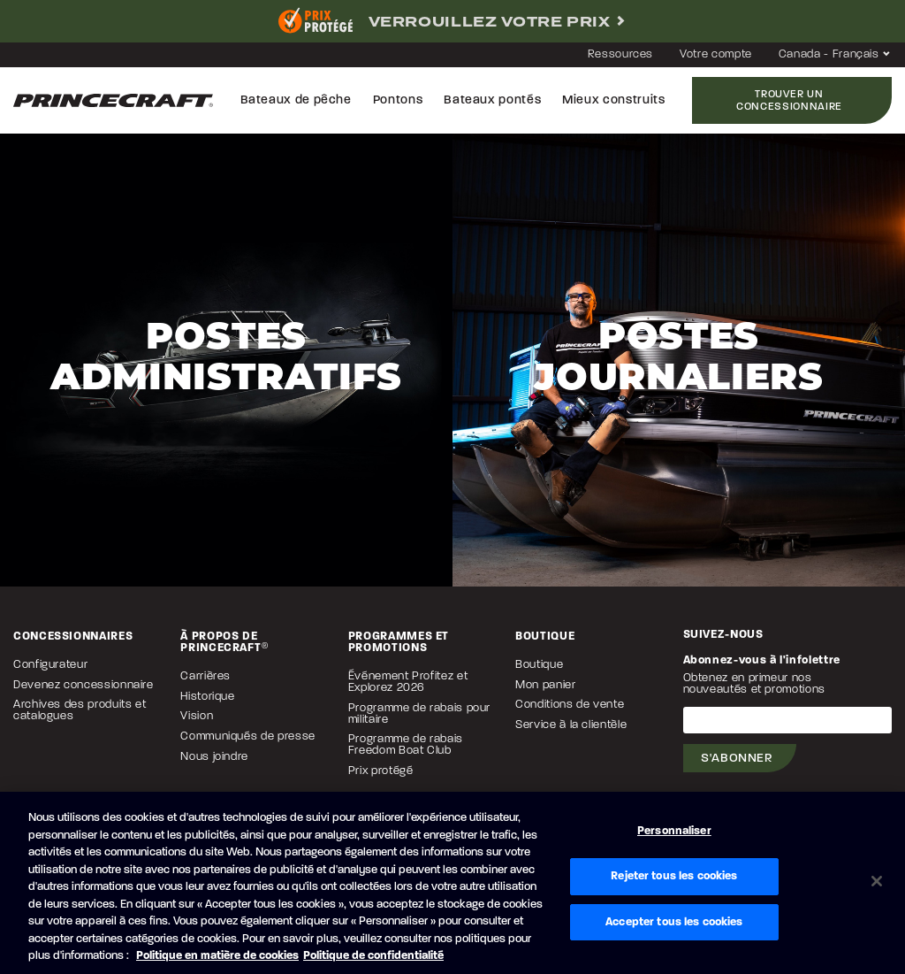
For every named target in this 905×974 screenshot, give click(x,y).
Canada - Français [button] (835, 54)
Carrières (205, 676)
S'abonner (736, 758)
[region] (452, 883)
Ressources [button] (620, 54)
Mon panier (545, 685)
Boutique (539, 665)
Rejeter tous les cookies (674, 876)
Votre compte (716, 54)
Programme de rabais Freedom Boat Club (405, 744)
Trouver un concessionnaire (789, 100)
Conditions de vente (569, 704)
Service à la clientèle (571, 725)
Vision (196, 716)
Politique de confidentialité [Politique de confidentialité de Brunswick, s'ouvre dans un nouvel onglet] (373, 956)
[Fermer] (876, 881)
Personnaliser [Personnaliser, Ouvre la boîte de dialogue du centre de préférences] (674, 831)
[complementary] (452, 21)
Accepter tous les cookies (673, 922)
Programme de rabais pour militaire (419, 713)
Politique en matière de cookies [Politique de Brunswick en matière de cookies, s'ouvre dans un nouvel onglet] (217, 956)
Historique (207, 696)
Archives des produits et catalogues (79, 710)
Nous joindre (214, 757)
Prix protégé (381, 771)
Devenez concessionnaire (83, 685)
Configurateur (50, 665)
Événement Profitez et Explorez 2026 (408, 682)
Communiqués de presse (247, 736)
